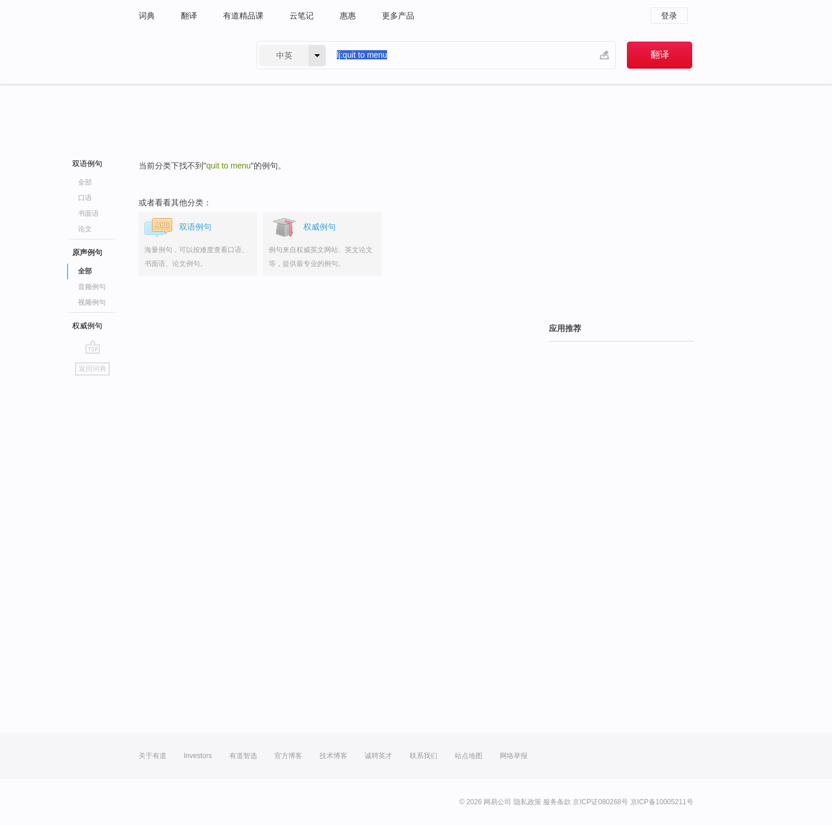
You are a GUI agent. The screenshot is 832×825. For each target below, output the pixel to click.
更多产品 (398, 15)
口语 (85, 198)
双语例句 (87, 163)
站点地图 (468, 756)
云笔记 (301, 15)
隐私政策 (527, 802)
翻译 (189, 15)
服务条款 (557, 802)
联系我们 (423, 756)
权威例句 (87, 325)
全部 (85, 182)
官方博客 (288, 756)
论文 (85, 229)
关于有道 (152, 756)
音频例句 (92, 287)
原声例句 (87, 252)
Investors (198, 756)
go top (93, 347)
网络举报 (514, 756)
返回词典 (92, 369)
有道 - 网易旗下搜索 (186, 55)
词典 (147, 15)
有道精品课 (243, 15)
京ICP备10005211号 (661, 802)
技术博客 (333, 756)
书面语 (88, 213)
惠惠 (348, 15)
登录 (669, 15)
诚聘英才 (378, 756)
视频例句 (92, 302)
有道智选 (243, 756)
